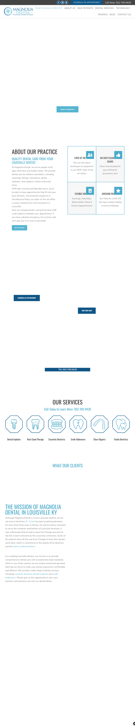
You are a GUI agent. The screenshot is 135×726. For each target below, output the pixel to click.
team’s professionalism (24, 546)
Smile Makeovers (78, 439)
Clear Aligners (99, 439)
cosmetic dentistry (23, 574)
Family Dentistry (121, 439)
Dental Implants (14, 439)
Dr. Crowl (30, 521)
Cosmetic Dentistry (57, 439)
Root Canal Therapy (35, 439)
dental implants (40, 574)
